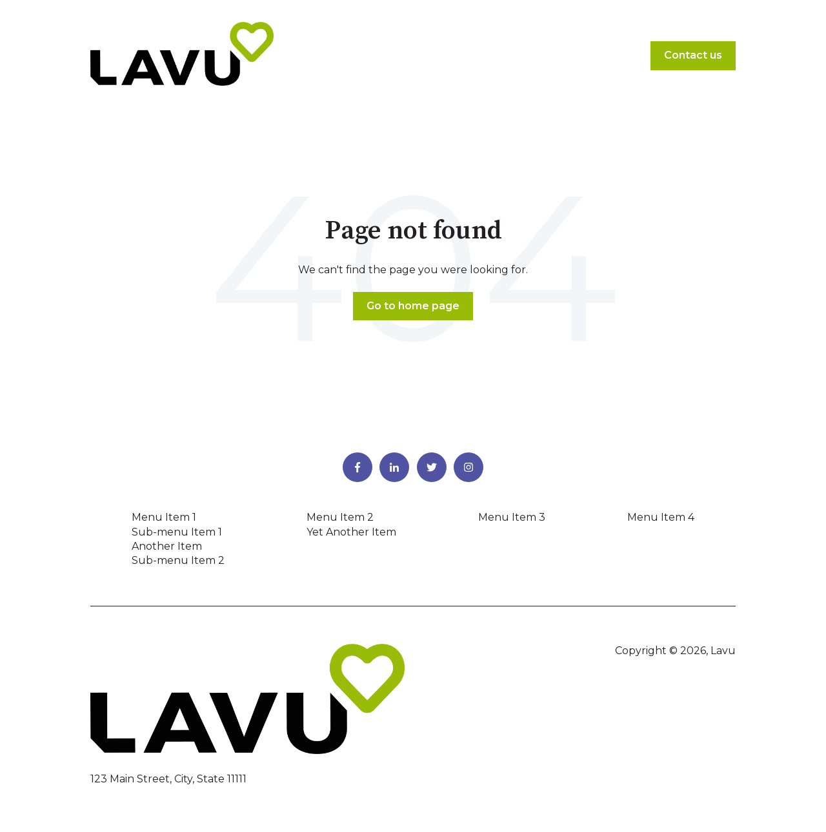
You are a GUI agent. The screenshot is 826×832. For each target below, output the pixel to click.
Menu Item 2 (340, 517)
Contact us (693, 55)
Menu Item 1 (164, 517)
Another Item (167, 546)
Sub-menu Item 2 (178, 560)
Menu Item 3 (511, 517)
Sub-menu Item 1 (177, 532)
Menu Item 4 (660, 517)
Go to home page (413, 306)
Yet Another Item (351, 532)
